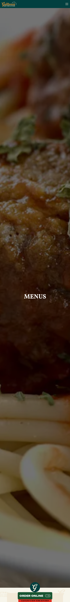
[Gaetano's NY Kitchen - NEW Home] (9, 4)
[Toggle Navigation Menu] (67, 4)
